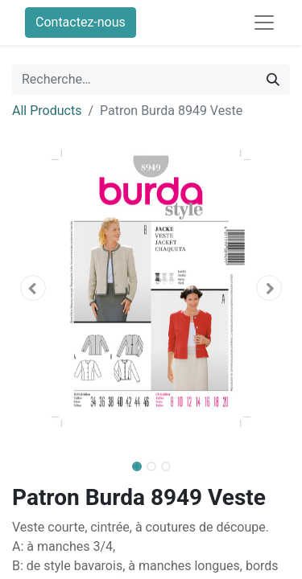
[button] (33, 287)
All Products (46, 110)
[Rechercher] (273, 79)
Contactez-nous (80, 22)
